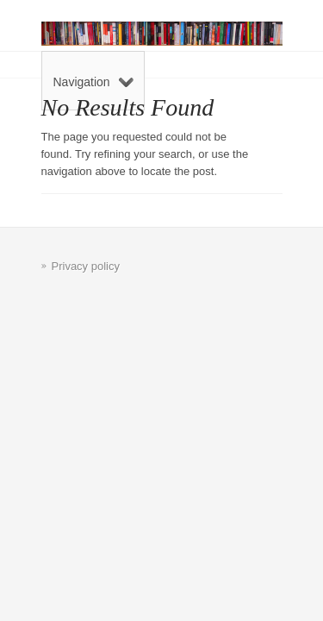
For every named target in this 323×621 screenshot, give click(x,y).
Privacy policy (86, 266)
